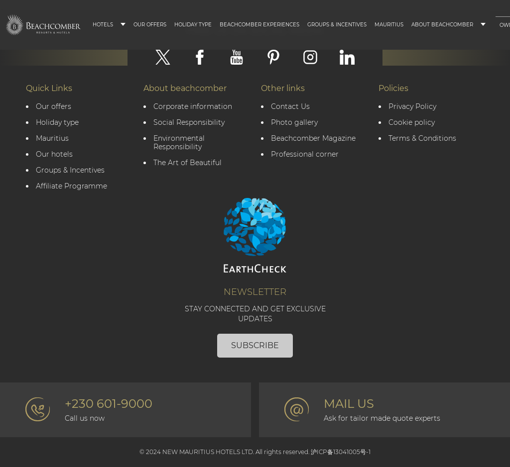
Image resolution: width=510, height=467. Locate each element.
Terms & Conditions (422, 138)
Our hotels (54, 154)
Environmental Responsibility (179, 142)
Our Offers (149, 24)
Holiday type (193, 24)
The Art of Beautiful (187, 163)
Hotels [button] (103, 24)
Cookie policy (411, 122)
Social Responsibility (189, 122)
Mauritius (389, 24)
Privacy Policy (412, 106)
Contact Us (290, 106)
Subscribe (255, 345)
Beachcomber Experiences (259, 24)
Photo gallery (294, 122)
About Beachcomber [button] (442, 24)
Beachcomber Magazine (313, 138)
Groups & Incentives (337, 24)
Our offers (53, 106)
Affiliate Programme (71, 186)
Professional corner (305, 154)
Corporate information (192, 106)
